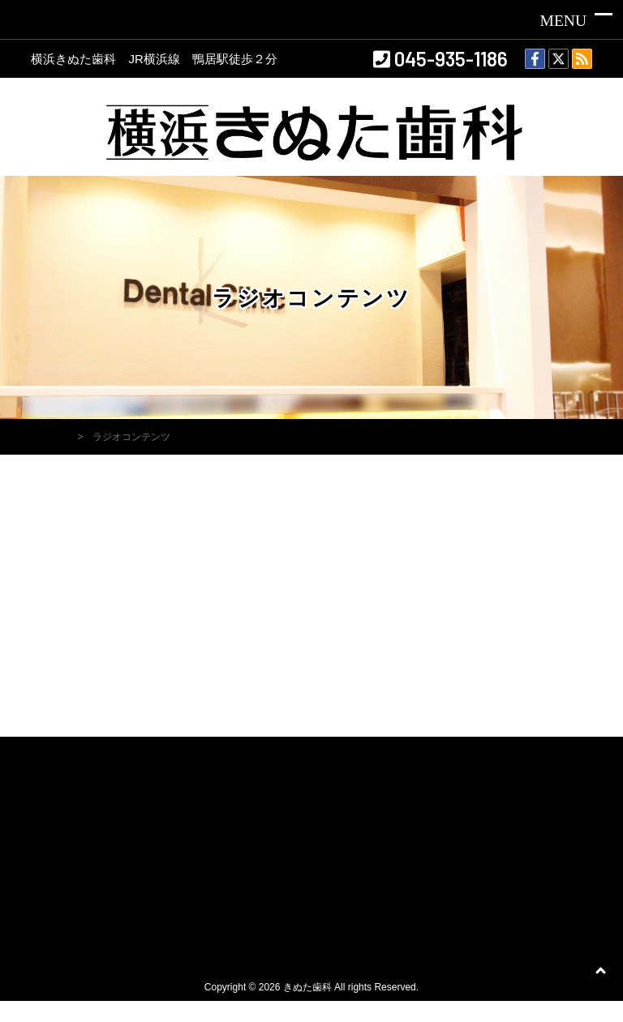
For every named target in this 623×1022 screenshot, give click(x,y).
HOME (52, 437)
